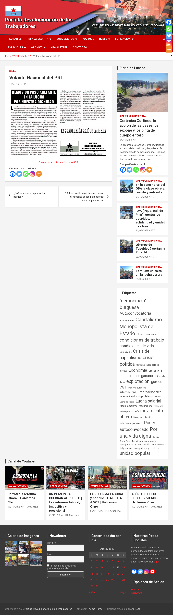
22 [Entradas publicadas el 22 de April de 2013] (91, 580)
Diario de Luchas (132, 68)
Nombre (51, 542)
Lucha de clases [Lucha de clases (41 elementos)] (127, 402)
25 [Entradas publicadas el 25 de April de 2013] (107, 580)
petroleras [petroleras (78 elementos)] (125, 423)
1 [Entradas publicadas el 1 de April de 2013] (91, 561)
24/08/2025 (142, 279)
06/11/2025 (96, 511)
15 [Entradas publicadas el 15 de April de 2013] (91, 573)
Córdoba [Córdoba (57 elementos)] (140, 365)
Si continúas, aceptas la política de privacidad (61, 567)
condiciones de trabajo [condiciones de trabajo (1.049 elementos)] (142, 340)
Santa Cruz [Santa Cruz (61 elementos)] (125, 441)
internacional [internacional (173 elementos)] (128, 392)
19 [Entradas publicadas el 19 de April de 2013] (112, 573)
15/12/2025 (14, 507)
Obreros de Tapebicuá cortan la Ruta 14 (150, 248)
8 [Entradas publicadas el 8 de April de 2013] (91, 567)
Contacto (80, 47)
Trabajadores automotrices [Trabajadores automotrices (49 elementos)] (145, 441)
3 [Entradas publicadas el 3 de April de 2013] (102, 561)
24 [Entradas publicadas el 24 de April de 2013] (102, 580)
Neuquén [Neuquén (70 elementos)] (138, 417)
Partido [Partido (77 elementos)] (149, 417)
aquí (156, 561)
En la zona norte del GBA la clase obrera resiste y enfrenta (150, 188)
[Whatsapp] (26, 174)
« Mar (92, 592)
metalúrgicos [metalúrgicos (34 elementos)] (125, 411)
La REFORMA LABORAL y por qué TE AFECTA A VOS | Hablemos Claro (107, 500)
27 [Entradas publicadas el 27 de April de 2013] (118, 580)
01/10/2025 (142, 196)
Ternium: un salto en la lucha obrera (149, 273)
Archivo (37, 47)
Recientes (15, 38)
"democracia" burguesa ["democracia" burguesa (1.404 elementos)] (133, 304)
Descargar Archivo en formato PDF (58, 162)
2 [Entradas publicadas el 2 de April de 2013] (97, 561)
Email (50, 554)
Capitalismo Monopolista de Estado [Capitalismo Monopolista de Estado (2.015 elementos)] (141, 326)
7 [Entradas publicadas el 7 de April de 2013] (123, 561)
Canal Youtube (17, 486)
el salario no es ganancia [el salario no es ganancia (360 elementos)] (142, 373)
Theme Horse (95, 608)
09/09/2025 (142, 256)
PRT (26, 84)
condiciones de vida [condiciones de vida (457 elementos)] (137, 346)
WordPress (134, 608)
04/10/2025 (126, 140)
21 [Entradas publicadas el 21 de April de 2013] (123, 573)
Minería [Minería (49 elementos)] (135, 411)
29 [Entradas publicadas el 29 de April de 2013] (91, 586)
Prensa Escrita (37, 38)
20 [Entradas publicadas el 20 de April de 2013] (118, 573)
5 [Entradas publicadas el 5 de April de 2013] (112, 561)
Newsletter (59, 47)
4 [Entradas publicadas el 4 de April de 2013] (107, 561)
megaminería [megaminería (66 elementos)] (146, 406)
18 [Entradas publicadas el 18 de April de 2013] (107, 573)
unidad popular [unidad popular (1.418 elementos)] (135, 453)
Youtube (88, 38)
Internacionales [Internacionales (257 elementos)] (150, 392)
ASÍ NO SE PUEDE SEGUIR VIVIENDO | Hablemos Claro (145, 498)
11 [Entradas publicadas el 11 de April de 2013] (107, 567)
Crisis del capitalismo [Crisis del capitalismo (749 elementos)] (135, 354)
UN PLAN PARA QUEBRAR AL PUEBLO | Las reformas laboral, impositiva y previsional (65, 502)
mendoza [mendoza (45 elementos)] (158, 406)
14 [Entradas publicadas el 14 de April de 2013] (123, 567)
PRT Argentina (30, 507)
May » (123, 592)
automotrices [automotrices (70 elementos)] (127, 320)
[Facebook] (13, 174)
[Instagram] (32, 174)
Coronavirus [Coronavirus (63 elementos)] (126, 351)
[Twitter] (19, 174)
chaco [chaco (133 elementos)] (140, 334)
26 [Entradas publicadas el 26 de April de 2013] (112, 580)
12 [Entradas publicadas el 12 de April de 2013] (112, 567)
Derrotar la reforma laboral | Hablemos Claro (22, 498)
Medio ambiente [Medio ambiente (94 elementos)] (129, 405)
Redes (103, 38)
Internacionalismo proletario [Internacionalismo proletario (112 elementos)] (136, 396)
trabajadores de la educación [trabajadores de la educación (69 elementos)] (135, 444)
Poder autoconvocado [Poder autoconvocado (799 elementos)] (137, 426)
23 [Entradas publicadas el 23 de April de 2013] (97, 580)
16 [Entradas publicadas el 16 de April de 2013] (97, 573)
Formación (123, 38)
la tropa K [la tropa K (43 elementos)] (158, 396)
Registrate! (137, 592)
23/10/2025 (138, 507)
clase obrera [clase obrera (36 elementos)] (151, 334)
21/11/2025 (55, 515)
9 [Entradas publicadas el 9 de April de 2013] (97, 567)
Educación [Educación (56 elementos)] (154, 371)
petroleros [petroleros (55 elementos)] (137, 423)
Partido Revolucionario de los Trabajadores (48, 608)
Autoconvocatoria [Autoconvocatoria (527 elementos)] (135, 313)
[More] (39, 174)
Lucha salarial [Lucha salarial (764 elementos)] (148, 401)
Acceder (135, 589)
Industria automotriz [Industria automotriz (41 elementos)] (137, 388)
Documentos (65, 38)
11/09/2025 (142, 230)
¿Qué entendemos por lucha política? (29, 195)
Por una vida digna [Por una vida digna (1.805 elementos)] (138, 432)
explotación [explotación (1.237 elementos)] (138, 381)
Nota (12, 71)
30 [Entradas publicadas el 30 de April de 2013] (97, 586)
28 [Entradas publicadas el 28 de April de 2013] (123, 580)
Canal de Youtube (20, 461)
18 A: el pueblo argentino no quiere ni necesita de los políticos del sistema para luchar (84, 197)
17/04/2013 (15, 84)
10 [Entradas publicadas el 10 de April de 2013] (102, 567)
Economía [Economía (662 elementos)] (138, 370)
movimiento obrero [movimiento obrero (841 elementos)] (141, 413)
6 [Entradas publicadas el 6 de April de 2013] (118, 561)
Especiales (15, 47)
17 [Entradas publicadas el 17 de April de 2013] (102, 573)
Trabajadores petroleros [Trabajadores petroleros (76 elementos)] (146, 448)
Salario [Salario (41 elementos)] (156, 437)
